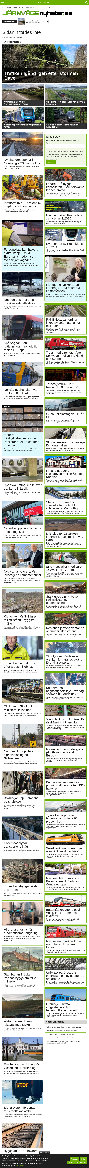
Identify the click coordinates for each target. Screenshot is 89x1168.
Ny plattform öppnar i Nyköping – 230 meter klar (60, 1034)
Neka (83, 1159)
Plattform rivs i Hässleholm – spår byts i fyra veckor (61, 1030)
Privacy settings (44, 1152)
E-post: (48, 143)
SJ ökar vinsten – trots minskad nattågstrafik (59, 1038)
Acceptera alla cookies (77, 1162)
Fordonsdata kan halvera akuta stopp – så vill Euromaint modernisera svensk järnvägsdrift (63, 1042)
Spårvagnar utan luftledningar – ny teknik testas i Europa (63, 1027)
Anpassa (74, 1159)
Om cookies (20, 1166)
